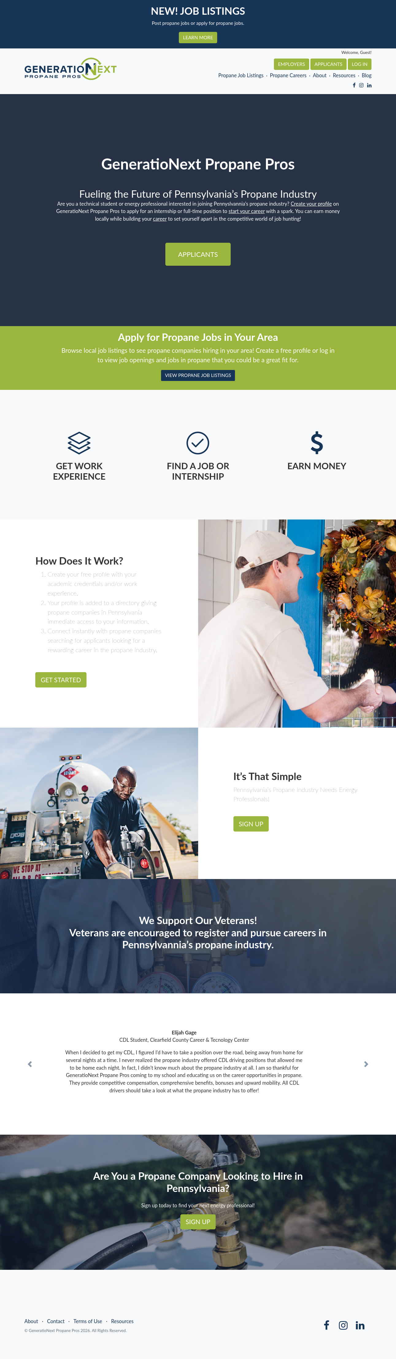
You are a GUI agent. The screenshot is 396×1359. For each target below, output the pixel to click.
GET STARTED (61, 679)
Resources (344, 76)
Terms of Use (88, 1321)
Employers (291, 64)
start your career (247, 211)
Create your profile (311, 204)
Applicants (328, 64)
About (320, 76)
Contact (55, 1321)
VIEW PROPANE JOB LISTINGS (198, 375)
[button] (30, 1064)
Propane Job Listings (241, 76)
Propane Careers (288, 76)
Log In (359, 64)
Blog (366, 76)
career (160, 219)
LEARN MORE (198, 37)
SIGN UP (251, 824)
